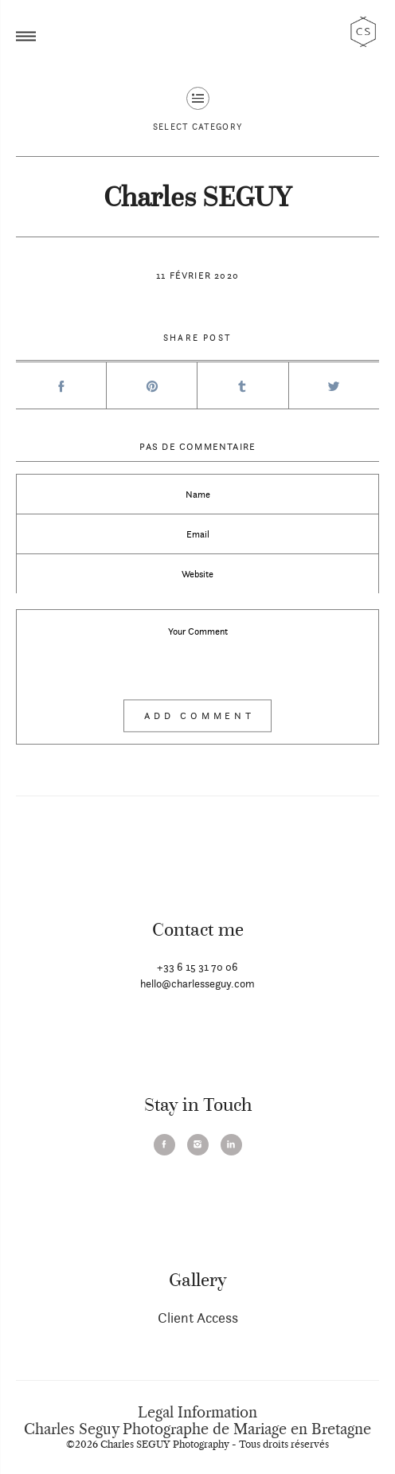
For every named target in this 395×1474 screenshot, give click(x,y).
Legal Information (197, 1412)
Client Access (198, 1317)
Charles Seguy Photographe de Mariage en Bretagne (197, 1429)
